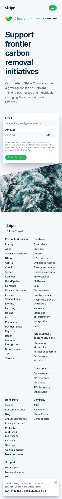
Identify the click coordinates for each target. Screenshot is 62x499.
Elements (10, 285)
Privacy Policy (27, 150)
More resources (14, 454)
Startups (39, 248)
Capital (9, 262)
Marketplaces (41, 276)
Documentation (43, 373)
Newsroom (40, 409)
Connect (10, 276)
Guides (9, 405)
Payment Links (13, 326)
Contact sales (42, 418)
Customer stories (15, 409)
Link (7, 317)
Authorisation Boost (16, 253)
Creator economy (44, 295)
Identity (9, 303)
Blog (7, 414)
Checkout (11, 267)
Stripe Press (41, 414)
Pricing (9, 244)
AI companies (41, 290)
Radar (8, 335)
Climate (20, 18)
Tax (7, 353)
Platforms (39, 281)
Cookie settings (14, 449)
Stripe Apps (40, 391)
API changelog (42, 387)
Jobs (36, 405)
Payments (11, 322)
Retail (37, 326)
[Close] (55, 483)
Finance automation (45, 267)
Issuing (9, 312)
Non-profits (40, 321)
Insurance (39, 308)
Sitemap (10, 445)
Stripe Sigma (12, 349)
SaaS (37, 285)
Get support (12, 467)
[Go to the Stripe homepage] (9, 226)
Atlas (8, 248)
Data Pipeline (12, 281)
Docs (38, 18)
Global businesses (44, 272)
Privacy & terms (14, 423)
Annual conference (16, 418)
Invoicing (10, 308)
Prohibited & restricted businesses (12, 431)
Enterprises (40, 244)
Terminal (10, 358)
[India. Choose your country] (14, 231)
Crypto (38, 253)
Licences (10, 440)
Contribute (50, 18)
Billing (8, 258)
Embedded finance (44, 262)
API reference (42, 378)
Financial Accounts (16, 290)
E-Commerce (41, 258)
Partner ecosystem (45, 351)
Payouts (10, 331)
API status (39, 382)
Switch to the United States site (26, 490)
